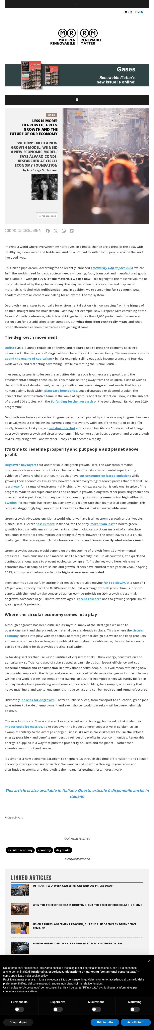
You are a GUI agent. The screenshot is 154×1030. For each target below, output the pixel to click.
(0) (128, 12)
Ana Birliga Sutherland (42, 170)
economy (44, 850)
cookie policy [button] (40, 975)
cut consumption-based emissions (105, 476)
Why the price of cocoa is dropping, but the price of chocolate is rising (87, 905)
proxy (15, 486)
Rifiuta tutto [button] (105, 1022)
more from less (101, 524)
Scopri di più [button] (18, 1022)
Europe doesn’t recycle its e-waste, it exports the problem (77, 943)
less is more (46, 524)
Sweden (11, 503)
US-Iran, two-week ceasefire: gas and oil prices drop (72, 885)
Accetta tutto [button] (135, 1022)
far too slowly (114, 583)
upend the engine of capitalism (28, 358)
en (141, 12)
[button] (149, 961)
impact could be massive (23, 726)
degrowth (63, 850)
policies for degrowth (38, 700)
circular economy (20, 850)
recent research (89, 599)
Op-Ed (51, 115)
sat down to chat (62, 428)
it (136, 12)
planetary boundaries (60, 391)
